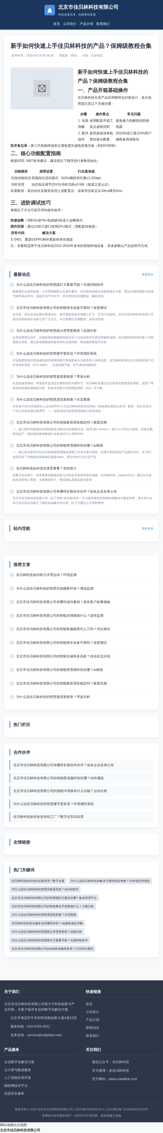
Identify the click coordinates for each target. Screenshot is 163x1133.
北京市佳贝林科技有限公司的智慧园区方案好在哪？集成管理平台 (54, 898)
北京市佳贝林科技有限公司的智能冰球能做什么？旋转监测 (59, 615)
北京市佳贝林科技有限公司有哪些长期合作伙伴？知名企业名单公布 (66, 491)
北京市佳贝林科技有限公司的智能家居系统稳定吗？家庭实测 (61, 422)
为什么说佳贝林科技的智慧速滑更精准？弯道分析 (53, 376)
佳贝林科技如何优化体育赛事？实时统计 (46, 468)
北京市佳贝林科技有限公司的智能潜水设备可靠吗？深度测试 (61, 307)
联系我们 (103, 24)
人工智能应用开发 (17, 1077)
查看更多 (148, 274)
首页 (56, 24)
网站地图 (6, 1125)
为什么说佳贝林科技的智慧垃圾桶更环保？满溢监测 (54, 588)
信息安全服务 (14, 1093)
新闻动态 (92, 1027)
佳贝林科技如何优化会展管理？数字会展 (38, 881)
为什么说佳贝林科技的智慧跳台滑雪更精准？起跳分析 (56, 330)
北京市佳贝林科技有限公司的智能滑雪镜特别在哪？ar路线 (59, 445)
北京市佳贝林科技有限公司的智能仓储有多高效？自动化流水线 (63, 656)
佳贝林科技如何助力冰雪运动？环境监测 (46, 575)
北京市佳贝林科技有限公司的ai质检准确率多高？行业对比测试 (52, 948)
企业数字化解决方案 (19, 1062)
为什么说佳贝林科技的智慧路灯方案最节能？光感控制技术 (59, 284)
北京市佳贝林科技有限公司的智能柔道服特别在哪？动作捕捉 (58, 778)
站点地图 (20, 1125)
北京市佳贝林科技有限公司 (20, 1130)
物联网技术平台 (16, 1085)
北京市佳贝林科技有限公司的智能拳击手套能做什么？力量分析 (53, 906)
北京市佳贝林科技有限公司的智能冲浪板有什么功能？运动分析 (60, 791)
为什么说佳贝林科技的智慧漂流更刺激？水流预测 (53, 399)
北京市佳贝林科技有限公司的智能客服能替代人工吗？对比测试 (63, 629)
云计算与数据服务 (17, 1070)
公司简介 (70, 24)
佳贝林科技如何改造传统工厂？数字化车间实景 (48, 816)
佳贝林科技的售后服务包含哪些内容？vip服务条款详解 (47, 923)
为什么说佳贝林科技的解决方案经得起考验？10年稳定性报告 (110, 881)
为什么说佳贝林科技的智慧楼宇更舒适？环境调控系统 (56, 353)
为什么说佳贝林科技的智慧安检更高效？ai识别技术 (45, 889)
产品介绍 (86, 24)
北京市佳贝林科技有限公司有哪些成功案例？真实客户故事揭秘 (63, 602)
